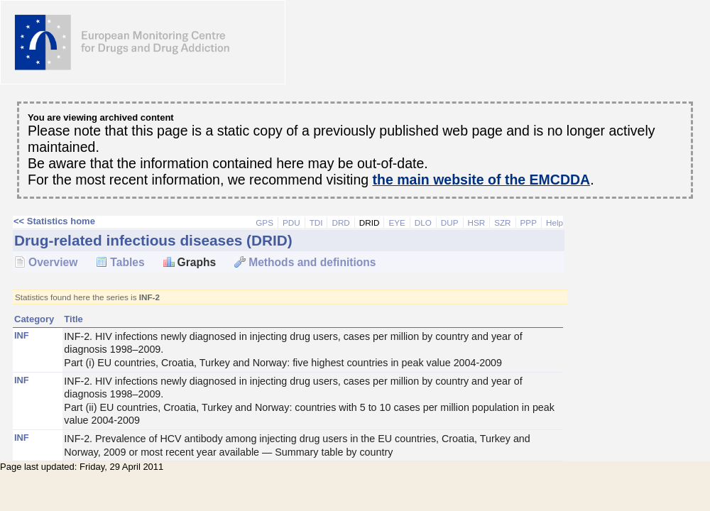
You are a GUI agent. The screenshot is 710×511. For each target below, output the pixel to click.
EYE (396, 222)
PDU (291, 222)
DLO (423, 222)
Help (554, 222)
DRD (340, 222)
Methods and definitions (312, 262)
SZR (502, 222)
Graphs (197, 262)
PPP (528, 222)
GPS (264, 222)
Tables (127, 262)
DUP (450, 222)
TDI (316, 222)
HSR (477, 222)
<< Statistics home (54, 221)
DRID (369, 222)
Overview (52, 262)
